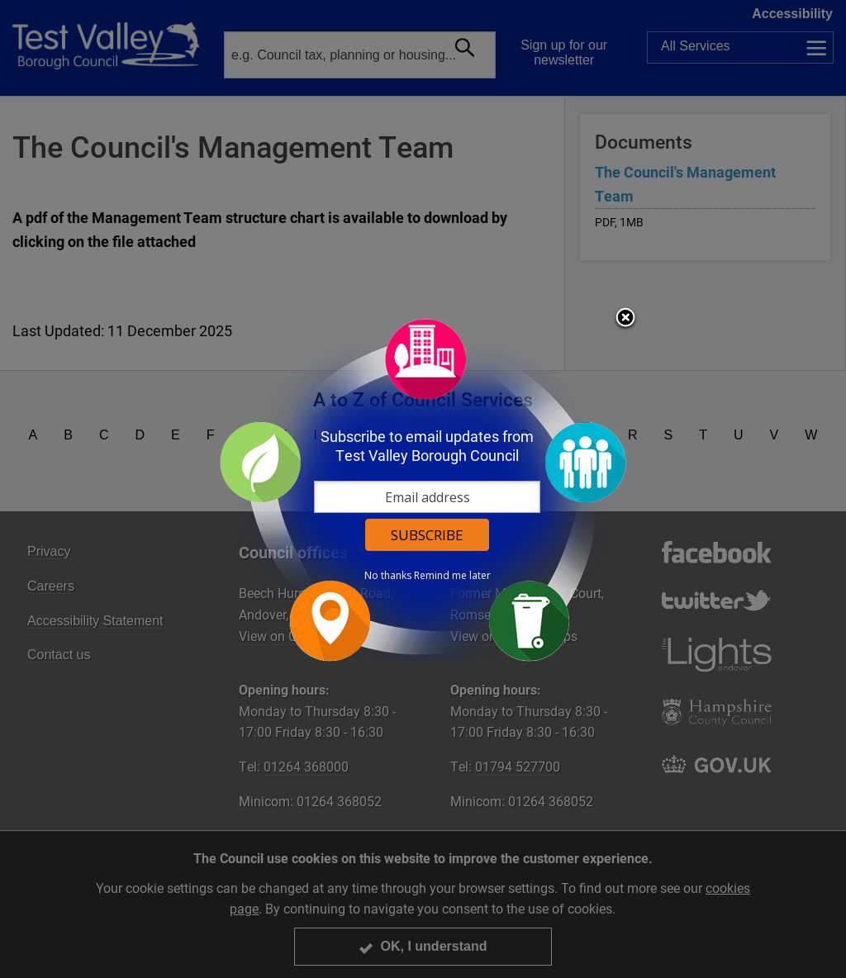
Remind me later (452, 575)
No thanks (387, 575)
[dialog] (423, 489)
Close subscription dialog (625, 318)
